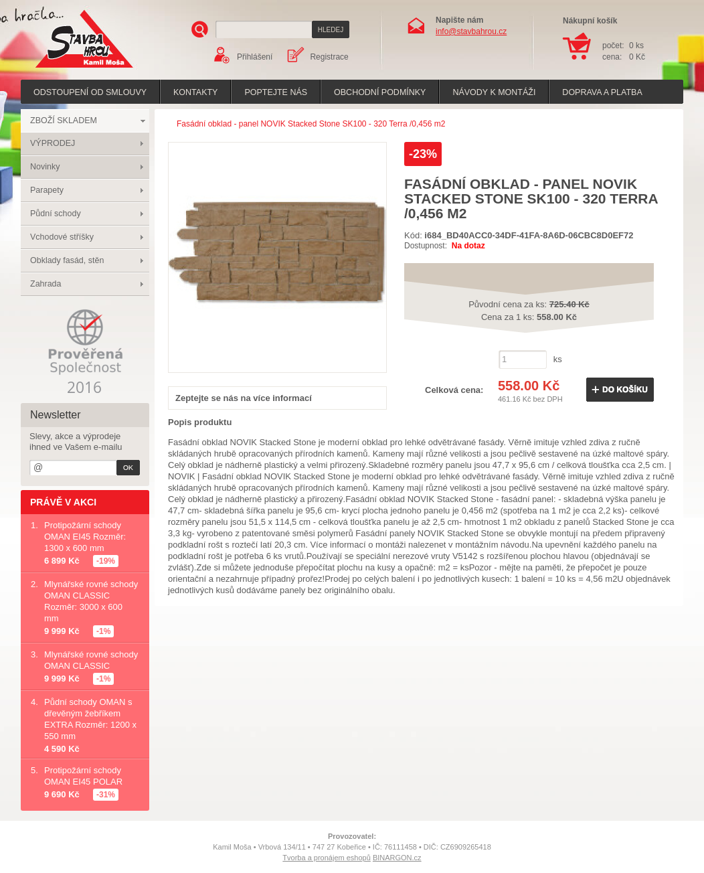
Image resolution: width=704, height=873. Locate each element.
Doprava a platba (602, 92)
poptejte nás (275, 92)
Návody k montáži (493, 92)
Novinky (45, 166)
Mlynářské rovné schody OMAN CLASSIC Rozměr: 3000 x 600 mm (91, 601)
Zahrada (46, 284)
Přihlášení (254, 57)
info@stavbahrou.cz (471, 31)
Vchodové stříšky (62, 237)
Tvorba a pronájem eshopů (326, 858)
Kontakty (195, 92)
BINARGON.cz (397, 858)
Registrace (329, 57)
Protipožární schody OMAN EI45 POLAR (83, 776)
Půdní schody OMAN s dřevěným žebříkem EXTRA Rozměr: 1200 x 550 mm (90, 719)
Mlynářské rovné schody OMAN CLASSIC (91, 660)
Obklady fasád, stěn (67, 260)
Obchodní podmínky (380, 92)
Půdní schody (55, 213)
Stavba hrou (63, 69)
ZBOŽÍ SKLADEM (63, 120)
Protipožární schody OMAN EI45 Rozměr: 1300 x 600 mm (85, 536)
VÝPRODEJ (52, 143)
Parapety (47, 190)
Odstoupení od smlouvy (90, 92)
